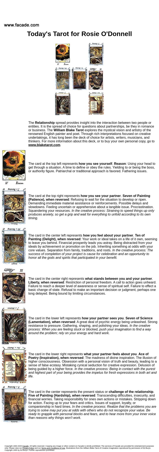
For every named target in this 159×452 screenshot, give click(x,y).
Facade (25, 446)
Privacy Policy (28, 448)
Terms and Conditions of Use (53, 448)
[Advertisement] (79, 10)
